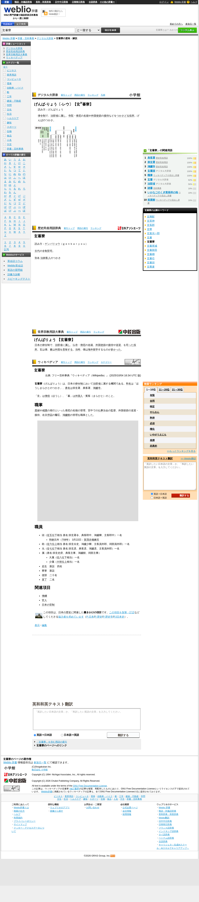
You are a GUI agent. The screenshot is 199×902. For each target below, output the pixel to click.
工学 (9, 96)
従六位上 (52, 544)
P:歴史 (98, 616)
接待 (106, 115)
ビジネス (11, 70)
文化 (9, 109)
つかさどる (123, 115)
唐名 (67, 387)
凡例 (103, 95)
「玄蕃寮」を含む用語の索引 (51, 741)
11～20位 (164, 389)
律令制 (41, 115)
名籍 (86, 115)
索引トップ (66, 95)
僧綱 (44, 595)
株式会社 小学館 (39, 769)
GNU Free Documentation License (90, 786)
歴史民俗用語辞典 (49, 228)
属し (63, 115)
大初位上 (62, 561)
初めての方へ (176, 24)
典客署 (151, 157)
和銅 (51, 539)
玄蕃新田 (152, 250)
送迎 (118, 345)
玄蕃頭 (151, 170)
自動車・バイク (15, 87)
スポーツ (11, 127)
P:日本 (90, 616)
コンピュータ (14, 79)
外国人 (79, 395)
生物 (9, 131)
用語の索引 (79, 95)
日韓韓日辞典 (78, 2)
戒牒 (44, 410)
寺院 (70, 115)
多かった (116, 349)
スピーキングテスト (18, 278)
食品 (9, 135)
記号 (6, 249)
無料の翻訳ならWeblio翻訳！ (56, 12)
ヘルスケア (13, 118)
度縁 (37, 410)
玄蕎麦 (151, 266)
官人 (44, 600)
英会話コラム (15, 261)
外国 (57, 349)
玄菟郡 (151, 225)
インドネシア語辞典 (168, 831)
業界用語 (11, 74)
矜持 (152, 417)
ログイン (164, 2)
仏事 (100, 410)
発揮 (152, 440)
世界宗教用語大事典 (51, 331)
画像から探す (56, 811)
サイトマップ (20, 824)
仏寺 (75, 345)
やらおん (154, 412)
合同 (152, 401)
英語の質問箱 (15, 269)
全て (5, 67)
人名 (9, 140)
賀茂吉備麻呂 (91, 539)
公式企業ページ (130, 807)
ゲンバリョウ (52, 243)
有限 (152, 395)
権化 (152, 429)
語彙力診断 (13, 274)
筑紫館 (151, 199)
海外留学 (93, 349)
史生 (44, 566)
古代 (37, 250)
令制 (44, 250)
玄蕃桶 (151, 254)
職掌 (150, 175)
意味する (68, 349)
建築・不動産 (14, 101)
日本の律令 (41, 345)
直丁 (44, 579)
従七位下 (52, 548)
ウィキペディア (48, 362)
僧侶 (47, 395)
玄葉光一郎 (153, 233)
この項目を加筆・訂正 (121, 612)
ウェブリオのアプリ (60, 807)
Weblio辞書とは (21, 807)
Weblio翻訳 (164, 817)
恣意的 (153, 445)
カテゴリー (106, 362)
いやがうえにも (158, 434)
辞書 (7, 2)
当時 (77, 349)
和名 (128, 383)
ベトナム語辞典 (166, 838)
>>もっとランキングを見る (181, 451)
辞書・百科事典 (26, 38)
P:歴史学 (108, 616)
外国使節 (96, 115)
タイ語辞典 (164, 834)
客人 (48, 257)
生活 (9, 114)
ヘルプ (194, 2)
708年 (65, 539)
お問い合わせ (92, 807)
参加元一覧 (190, 24)
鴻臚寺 (97, 387)
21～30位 (177, 389)
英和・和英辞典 (43, 2)
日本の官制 (48, 604)
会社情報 (127, 811)
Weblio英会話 (15, 265)
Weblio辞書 (46, 791)
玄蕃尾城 (152, 245)
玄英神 (151, 220)
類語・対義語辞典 (23, 2)
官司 (49, 250)
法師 (42, 257)
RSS (113, 856)
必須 (152, 423)
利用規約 (18, 817)
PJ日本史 (119, 616)
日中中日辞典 (61, 2)
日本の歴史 (64, 612)
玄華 (149, 229)
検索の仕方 (19, 811)
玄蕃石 (151, 258)
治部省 (54, 115)
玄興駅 (151, 216)
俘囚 (49, 414)
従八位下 (62, 557)
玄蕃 (150, 179)
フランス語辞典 (166, 828)
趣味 (9, 122)
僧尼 (78, 115)
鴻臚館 (66, 414)
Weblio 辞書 (180, 2)
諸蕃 (150, 188)
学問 (9, 105)
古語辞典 (93, 2)
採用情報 (127, 814)
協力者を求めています (71, 616)
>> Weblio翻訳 (188, 458)
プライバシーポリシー (25, 821)
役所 (131, 115)
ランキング (93, 95)
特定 (152, 406)
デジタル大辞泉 (45, 38)
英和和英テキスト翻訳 (52, 704)
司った (130, 345)
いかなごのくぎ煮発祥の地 (163, 192)
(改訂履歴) (74, 788)
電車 (9, 83)
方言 (9, 144)
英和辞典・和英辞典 (168, 814)
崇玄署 (151, 162)
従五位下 (52, 535)
